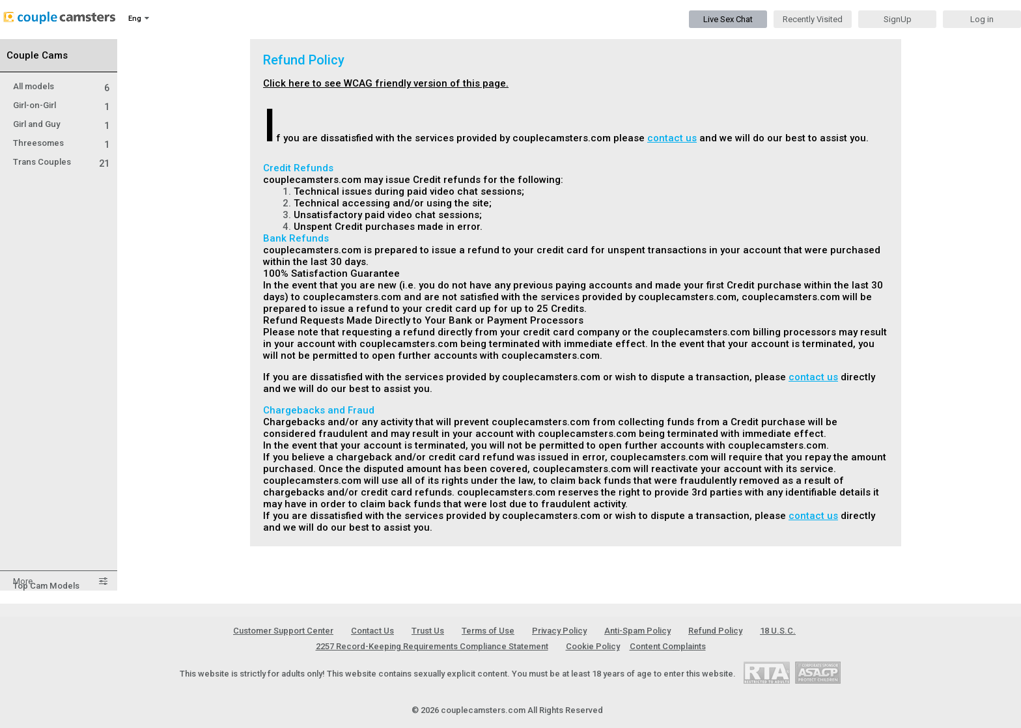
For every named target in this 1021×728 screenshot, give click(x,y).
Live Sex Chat (728, 19)
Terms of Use (488, 631)
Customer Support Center (283, 631)
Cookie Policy (593, 646)
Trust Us (428, 631)
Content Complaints (668, 646)
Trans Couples (61, 162)
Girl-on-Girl (61, 105)
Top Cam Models (46, 586)
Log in (982, 19)
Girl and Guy (61, 124)
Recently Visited (813, 19)
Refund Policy (715, 631)
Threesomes (61, 143)
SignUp (898, 19)
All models (61, 86)
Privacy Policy (559, 631)
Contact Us (372, 631)
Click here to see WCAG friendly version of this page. (386, 83)
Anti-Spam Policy (637, 631)
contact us (672, 138)
